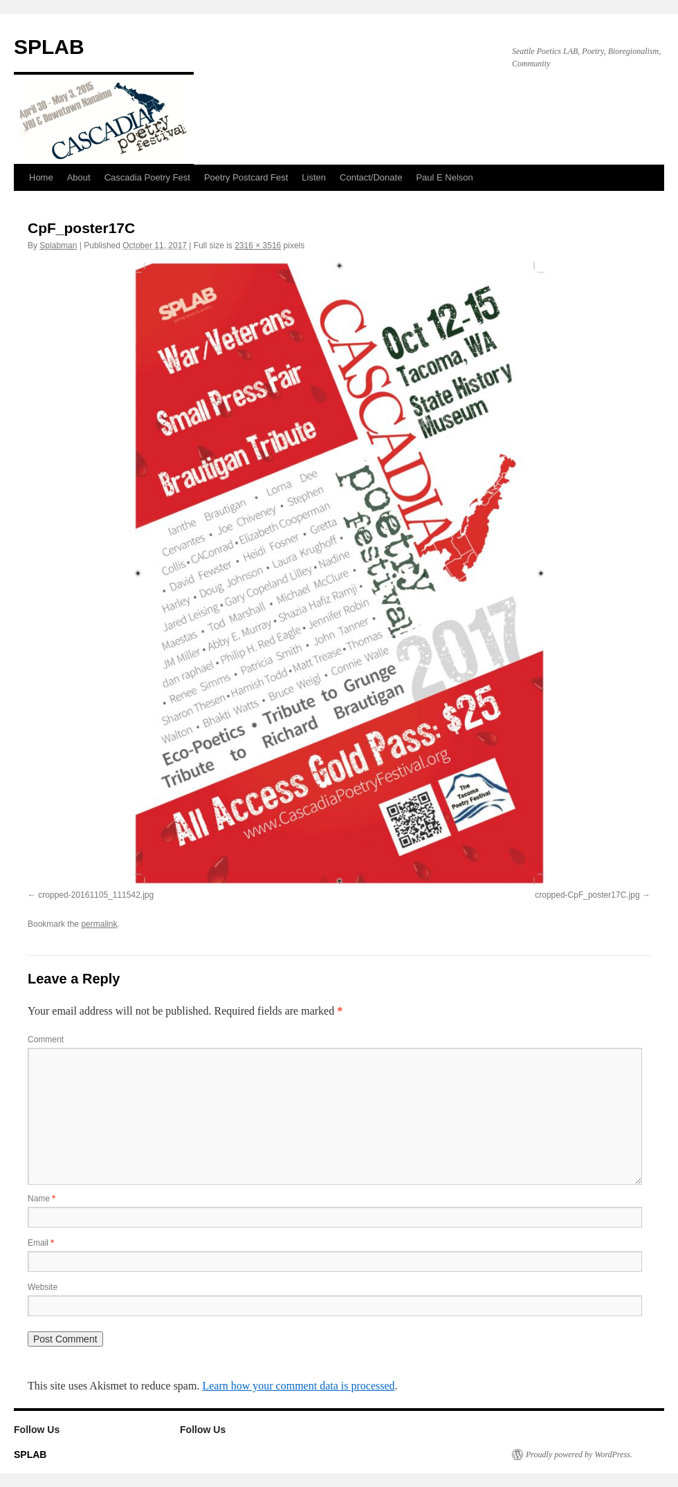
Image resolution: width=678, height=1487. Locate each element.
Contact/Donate (371, 177)
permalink (99, 924)
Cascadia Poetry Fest (147, 177)
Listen (314, 177)
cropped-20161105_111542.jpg (96, 895)
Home (41, 177)
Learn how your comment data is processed (298, 1386)
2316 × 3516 (258, 245)
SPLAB (49, 46)
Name (41, 1198)
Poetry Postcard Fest (246, 177)
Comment (46, 1039)
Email (41, 1243)
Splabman (58, 245)
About (79, 177)
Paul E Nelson (444, 177)
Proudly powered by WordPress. (579, 1454)
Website (42, 1287)
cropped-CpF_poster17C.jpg (587, 895)
